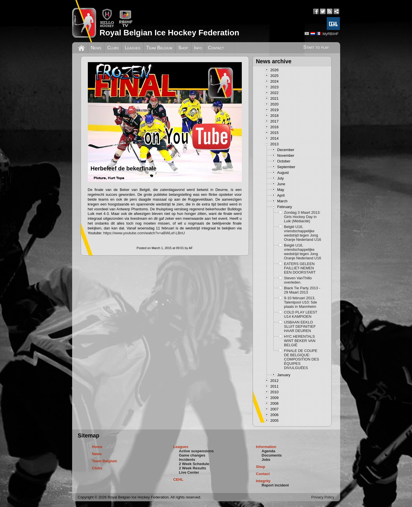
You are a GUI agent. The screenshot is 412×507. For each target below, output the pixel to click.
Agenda (268, 451)
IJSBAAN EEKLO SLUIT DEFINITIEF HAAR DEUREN (300, 326)
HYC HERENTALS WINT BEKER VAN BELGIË (299, 340)
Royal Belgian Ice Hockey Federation (169, 32)
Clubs (113, 47)
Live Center (189, 472)
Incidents (187, 459)
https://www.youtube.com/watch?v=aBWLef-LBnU (144, 233)
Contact (216, 47)
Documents (272, 455)
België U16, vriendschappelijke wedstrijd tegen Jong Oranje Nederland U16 (302, 233)
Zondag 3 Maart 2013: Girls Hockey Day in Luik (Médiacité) (302, 216)
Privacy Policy (322, 497)
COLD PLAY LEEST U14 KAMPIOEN (300, 314)
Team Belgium (159, 47)
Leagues (132, 47)
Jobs (266, 459)
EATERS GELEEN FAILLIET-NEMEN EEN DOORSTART (300, 268)
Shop (183, 47)
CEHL (178, 479)
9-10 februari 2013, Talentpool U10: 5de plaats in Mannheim (300, 302)
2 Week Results (192, 468)
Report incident (275, 485)
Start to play (316, 47)
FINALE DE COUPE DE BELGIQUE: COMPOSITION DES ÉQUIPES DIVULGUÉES (301, 359)
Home (97, 447)
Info (198, 47)
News (96, 47)
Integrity (263, 481)
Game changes (192, 455)
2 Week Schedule (194, 464)
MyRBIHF (330, 34)
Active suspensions (196, 451)
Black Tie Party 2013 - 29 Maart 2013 (302, 290)
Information (266, 447)
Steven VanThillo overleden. (298, 280)
